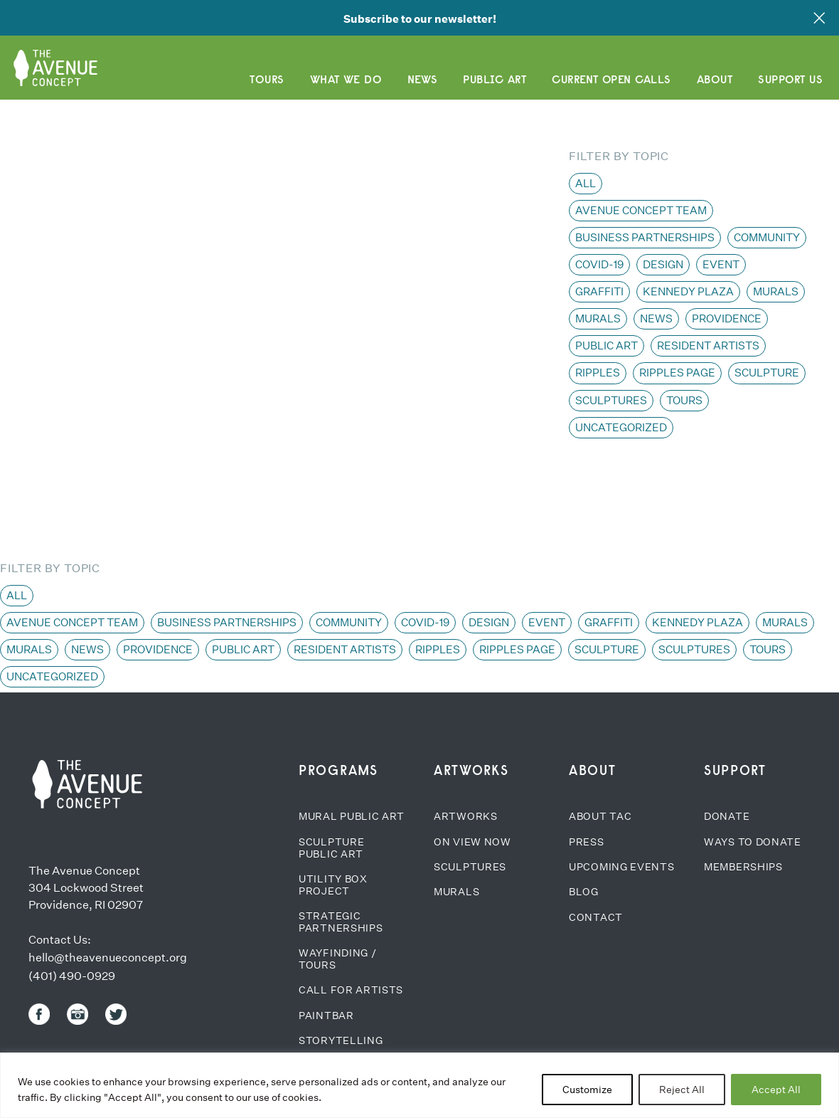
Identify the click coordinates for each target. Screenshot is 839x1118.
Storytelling (341, 1040)
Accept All (776, 1089)
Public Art (494, 79)
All (585, 183)
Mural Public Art (352, 816)
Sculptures (611, 400)
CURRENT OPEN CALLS (611, 79)
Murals (775, 291)
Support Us (790, 79)
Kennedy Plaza (688, 291)
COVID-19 (599, 264)
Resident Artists (708, 345)
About (714, 79)
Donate (726, 816)
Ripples (597, 372)
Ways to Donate (752, 841)
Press (586, 841)
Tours (267, 79)
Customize (587, 1089)
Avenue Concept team (641, 210)
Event (720, 264)
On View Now (472, 841)
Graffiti (599, 291)
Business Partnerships (645, 237)
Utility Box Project (333, 884)
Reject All (682, 1089)
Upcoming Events (622, 866)
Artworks (466, 816)
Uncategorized (621, 427)
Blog (584, 891)
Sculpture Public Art (331, 847)
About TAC (600, 816)
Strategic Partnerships (341, 921)
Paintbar (326, 1015)
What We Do (346, 79)
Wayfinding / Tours (337, 958)
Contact (596, 917)
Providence (726, 318)
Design (663, 264)
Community (767, 237)
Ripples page (677, 372)
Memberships (743, 866)
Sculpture (766, 372)
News (422, 79)
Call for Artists (351, 989)
